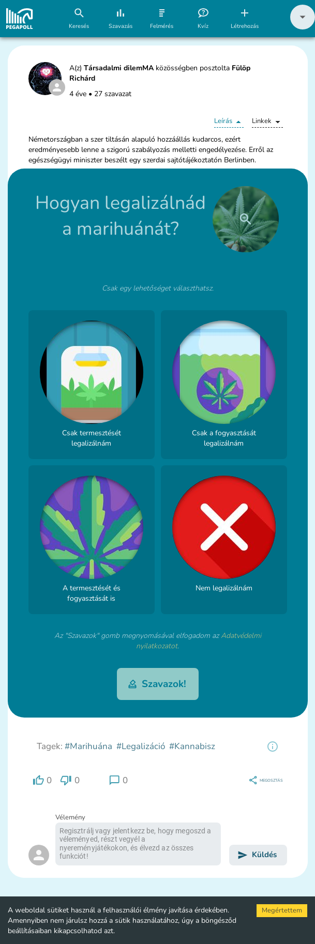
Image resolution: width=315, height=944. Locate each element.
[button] (302, 27)
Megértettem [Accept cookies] (282, 910)
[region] (272, 746)
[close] (245, 219)
